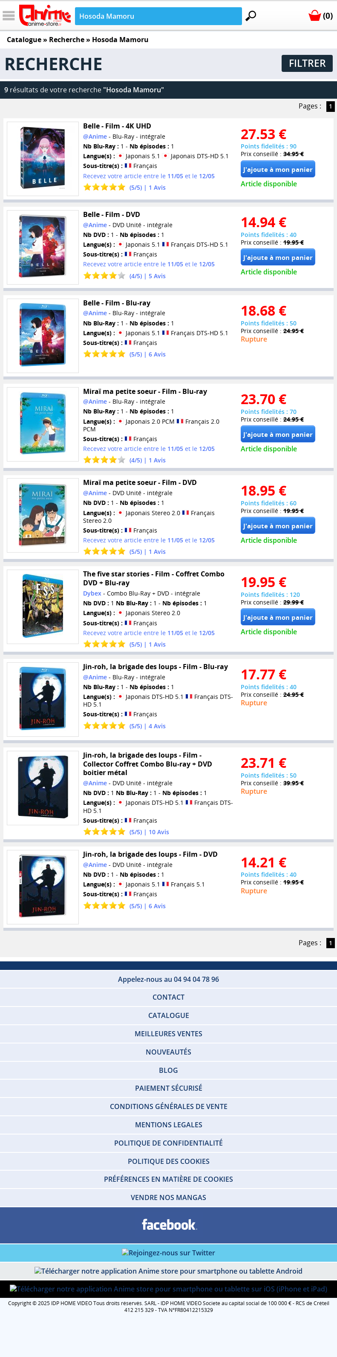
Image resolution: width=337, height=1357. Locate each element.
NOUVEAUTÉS (168, 1052)
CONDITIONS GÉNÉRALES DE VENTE (169, 1106)
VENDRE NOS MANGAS (168, 1197)
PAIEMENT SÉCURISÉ (168, 1088)
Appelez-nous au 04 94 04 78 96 (168, 979)
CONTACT (168, 997)
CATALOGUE (168, 1015)
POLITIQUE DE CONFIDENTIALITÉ (168, 1143)
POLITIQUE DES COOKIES (169, 1161)
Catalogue (24, 39)
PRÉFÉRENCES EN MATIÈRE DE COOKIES (168, 1179)
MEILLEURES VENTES (168, 1033)
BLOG (168, 1070)
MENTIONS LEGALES (168, 1124)
